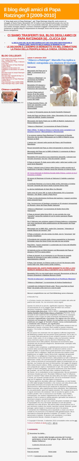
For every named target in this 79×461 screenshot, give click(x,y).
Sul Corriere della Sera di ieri (37, 311)
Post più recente (33, 452)
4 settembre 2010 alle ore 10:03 (42, 444)
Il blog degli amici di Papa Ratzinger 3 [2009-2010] (32, 12)
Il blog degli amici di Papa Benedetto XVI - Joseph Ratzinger (13, 59)
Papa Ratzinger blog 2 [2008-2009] (12, 82)
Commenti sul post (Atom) (43, 456)
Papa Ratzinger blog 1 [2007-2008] (12, 83)
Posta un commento (33, 448)
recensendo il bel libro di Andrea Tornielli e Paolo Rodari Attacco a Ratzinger (51, 312)
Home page (52, 452)
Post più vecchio (71, 452)
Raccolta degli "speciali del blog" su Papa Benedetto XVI (13, 76)
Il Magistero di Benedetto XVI (11, 68)
